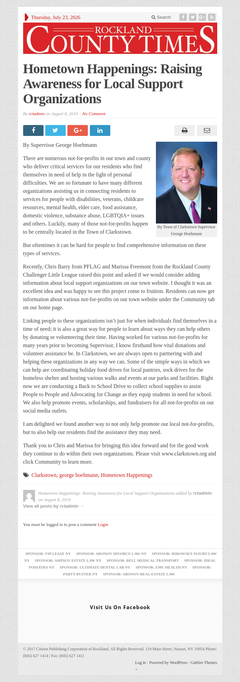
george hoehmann (78, 475)
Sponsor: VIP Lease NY (48, 554)
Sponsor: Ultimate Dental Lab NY (95, 567)
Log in (140, 662)
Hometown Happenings (127, 475)
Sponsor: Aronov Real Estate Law (139, 574)
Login (103, 524)
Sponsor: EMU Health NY (161, 567)
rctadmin (36, 113)
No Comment (94, 113)
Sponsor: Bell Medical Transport (143, 560)
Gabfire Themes (204, 662)
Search (161, 17)
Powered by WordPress (168, 662)
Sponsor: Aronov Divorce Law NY (111, 554)
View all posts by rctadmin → (53, 506)
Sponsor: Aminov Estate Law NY (68, 560)
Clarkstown (44, 475)
